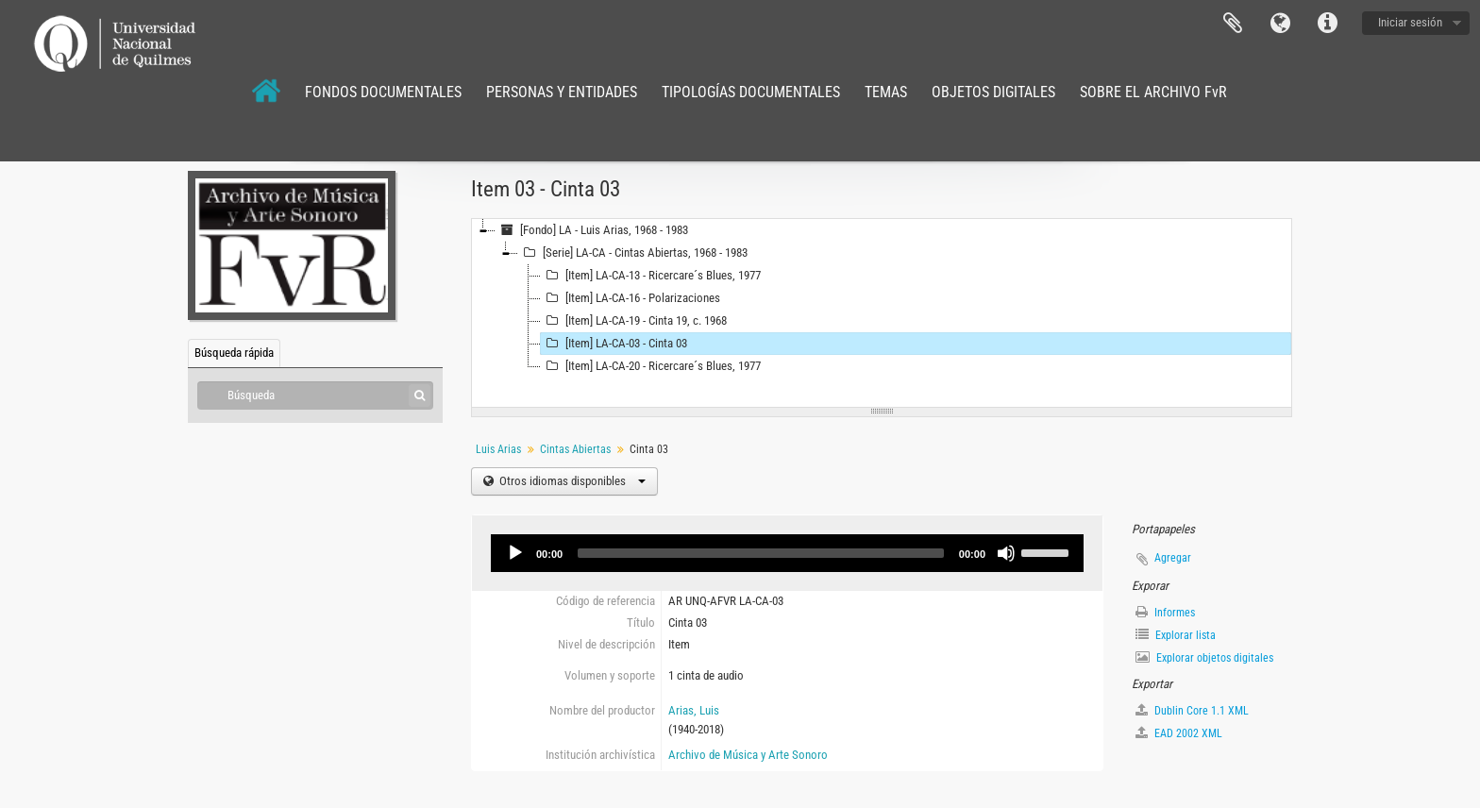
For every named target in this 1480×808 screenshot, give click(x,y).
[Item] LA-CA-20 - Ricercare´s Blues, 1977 (651, 366)
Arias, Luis (693, 710)
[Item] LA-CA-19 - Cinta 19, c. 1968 (634, 321)
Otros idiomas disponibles (571, 481)
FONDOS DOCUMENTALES (383, 92)
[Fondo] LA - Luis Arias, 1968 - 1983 (592, 230)
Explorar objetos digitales (1204, 657)
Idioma (1279, 23)
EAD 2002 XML (1178, 733)
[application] (787, 553)
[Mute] (1006, 553)
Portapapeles (1232, 23)
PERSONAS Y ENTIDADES (561, 92)
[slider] (761, 553)
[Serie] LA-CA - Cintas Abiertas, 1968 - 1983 (633, 253)
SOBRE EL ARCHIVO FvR (1153, 92)
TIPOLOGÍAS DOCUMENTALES (751, 92)
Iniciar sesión (1410, 22)
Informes (1165, 612)
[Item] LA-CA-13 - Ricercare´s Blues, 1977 (651, 275)
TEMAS (886, 92)
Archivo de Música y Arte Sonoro (748, 755)
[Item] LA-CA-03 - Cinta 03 (614, 343)
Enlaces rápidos (1327, 23)
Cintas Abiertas (575, 449)
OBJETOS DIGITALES (993, 92)
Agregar (1172, 557)
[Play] (515, 553)
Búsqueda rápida (234, 352)
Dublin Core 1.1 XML (1192, 710)
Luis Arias (498, 449)
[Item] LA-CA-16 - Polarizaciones (630, 298)
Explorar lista (1175, 635)
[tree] (881, 313)
